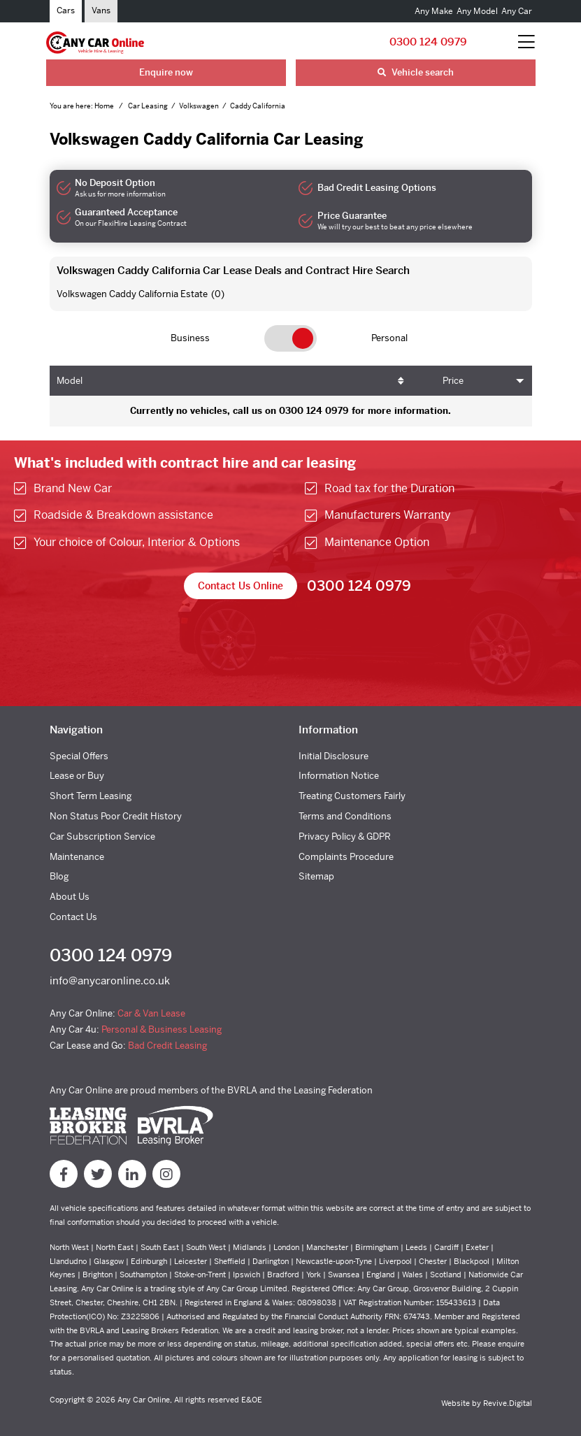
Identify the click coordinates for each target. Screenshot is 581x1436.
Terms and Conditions (345, 816)
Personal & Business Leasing (161, 1029)
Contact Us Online (240, 586)
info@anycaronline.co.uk (110, 980)
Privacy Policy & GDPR (345, 836)
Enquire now (166, 72)
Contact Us (73, 917)
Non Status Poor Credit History (116, 816)
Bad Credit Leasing (167, 1045)
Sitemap (316, 876)
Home (104, 105)
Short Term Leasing (90, 796)
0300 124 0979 (428, 41)
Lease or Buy (77, 776)
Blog (59, 876)
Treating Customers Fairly (352, 796)
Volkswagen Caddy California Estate (132, 294)
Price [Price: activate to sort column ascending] (453, 381)
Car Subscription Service (102, 836)
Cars (66, 10)
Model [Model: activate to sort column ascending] (70, 381)
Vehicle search (416, 72)
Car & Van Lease (151, 1013)
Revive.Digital (507, 1403)
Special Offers (79, 756)
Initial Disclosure (333, 756)
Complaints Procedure (346, 857)
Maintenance (77, 857)
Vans (101, 10)
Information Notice (339, 776)
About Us (69, 897)
